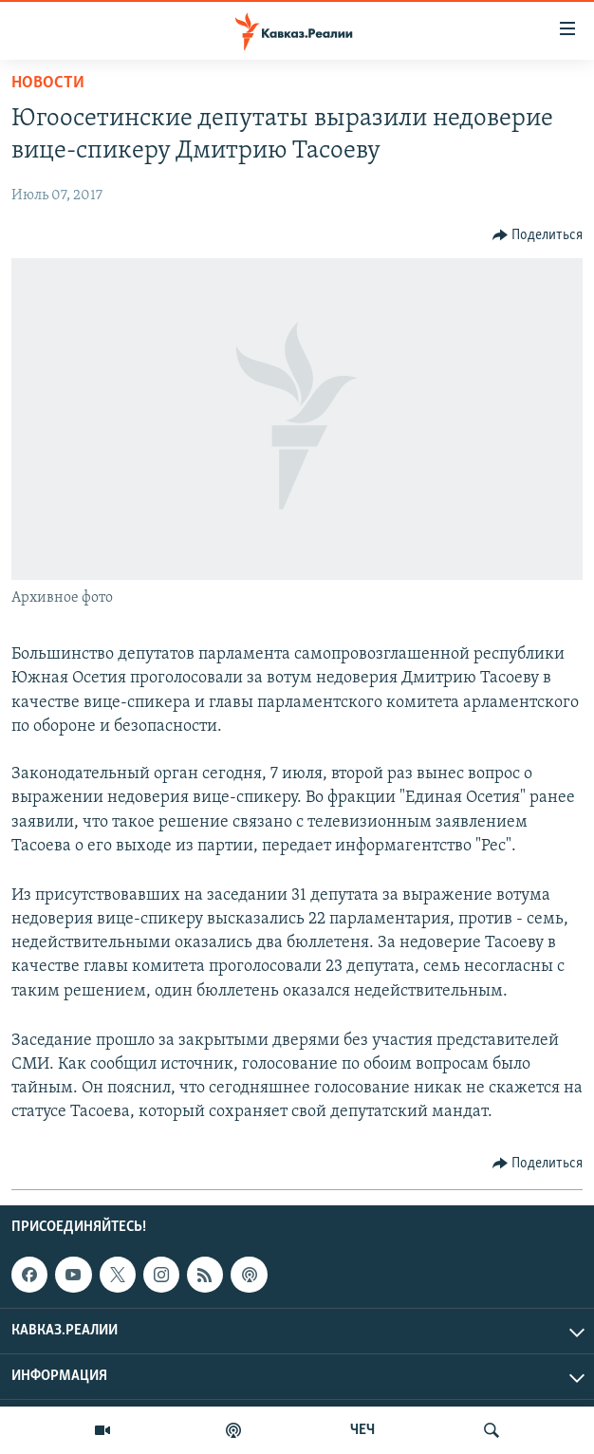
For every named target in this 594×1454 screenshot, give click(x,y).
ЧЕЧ (362, 1430)
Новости (47, 83)
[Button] (538, 235)
